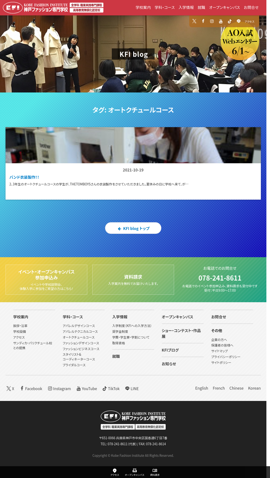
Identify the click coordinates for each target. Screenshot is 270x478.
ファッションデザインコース (81, 343)
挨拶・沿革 (20, 325)
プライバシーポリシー (226, 356)
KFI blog (133, 54)
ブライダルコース (74, 365)
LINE (131, 388)
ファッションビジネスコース (81, 349)
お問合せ (251, 7)
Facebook (30, 388)
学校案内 (143, 7)
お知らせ (169, 364)
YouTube (86, 388)
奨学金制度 (120, 331)
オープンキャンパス (224, 7)
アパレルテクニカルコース (80, 331)
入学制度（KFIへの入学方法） (132, 325)
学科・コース (165, 7)
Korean (254, 388)
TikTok (111, 388)
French (219, 388)
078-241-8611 (219, 277)
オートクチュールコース (79, 337)
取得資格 (118, 343)
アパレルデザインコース (79, 325)
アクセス (249, 21)
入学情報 (186, 7)
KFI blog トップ (133, 228)
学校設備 (19, 331)
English (201, 388)
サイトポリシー (221, 362)
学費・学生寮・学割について (131, 337)
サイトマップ (219, 351)
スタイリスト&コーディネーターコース (79, 356)
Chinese (236, 388)
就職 (201, 7)
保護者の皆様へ (222, 345)
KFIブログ (170, 350)
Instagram (59, 388)
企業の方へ (219, 339)
